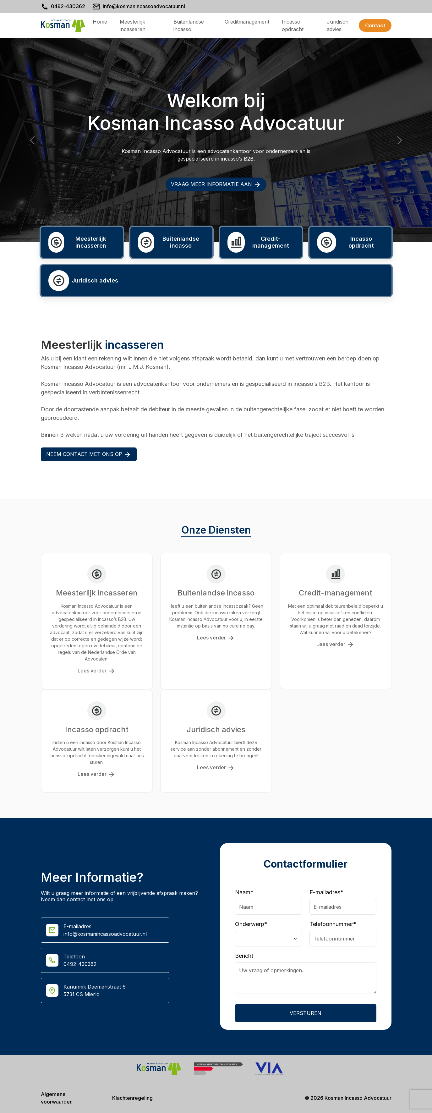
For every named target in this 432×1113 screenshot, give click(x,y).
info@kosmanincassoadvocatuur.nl (144, 6)
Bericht (244, 955)
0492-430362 (68, 6)
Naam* (244, 892)
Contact (375, 25)
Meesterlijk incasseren (132, 25)
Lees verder (97, 671)
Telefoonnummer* (332, 924)
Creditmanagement (247, 22)
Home (100, 22)
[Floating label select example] (268, 938)
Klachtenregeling (132, 1098)
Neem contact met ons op (88, 454)
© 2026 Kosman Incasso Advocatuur (348, 1098)
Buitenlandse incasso (188, 25)
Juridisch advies (337, 25)
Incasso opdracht (292, 25)
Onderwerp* (251, 924)
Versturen (305, 1013)
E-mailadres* (326, 892)
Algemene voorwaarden (57, 1098)
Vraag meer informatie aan (216, 185)
